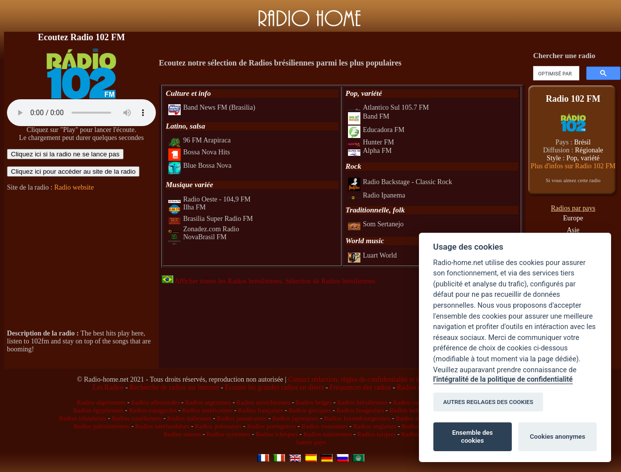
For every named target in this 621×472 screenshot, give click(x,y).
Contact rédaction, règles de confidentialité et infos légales (369, 379)
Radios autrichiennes (263, 402)
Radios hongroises (360, 410)
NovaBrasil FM (197, 237)
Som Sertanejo (376, 224)
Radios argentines (208, 402)
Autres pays (310, 442)
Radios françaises (260, 410)
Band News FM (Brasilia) (211, 107)
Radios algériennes (101, 402)
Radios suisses (182, 434)
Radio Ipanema (376, 195)
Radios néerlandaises (162, 426)
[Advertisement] (81, 261)
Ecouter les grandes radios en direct (274, 387)
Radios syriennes (228, 434)
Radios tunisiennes (327, 434)
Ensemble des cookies (472, 436)
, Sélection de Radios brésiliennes (329, 281)
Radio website (74, 187)
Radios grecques (309, 410)
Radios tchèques (277, 434)
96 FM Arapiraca (199, 140)
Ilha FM (187, 207)
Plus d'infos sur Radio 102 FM (573, 166)
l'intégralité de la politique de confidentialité (503, 379)
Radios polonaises (218, 426)
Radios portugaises (271, 426)
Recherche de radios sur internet (174, 387)
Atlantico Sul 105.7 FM (388, 107)
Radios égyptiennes (98, 410)
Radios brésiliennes (362, 402)
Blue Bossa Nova (199, 165)
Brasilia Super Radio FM (210, 218)
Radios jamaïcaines (242, 418)
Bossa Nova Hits (199, 152)
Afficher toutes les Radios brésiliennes (221, 281)
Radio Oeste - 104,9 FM (209, 199)
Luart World (372, 255)
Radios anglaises (374, 426)
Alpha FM (370, 150)
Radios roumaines (324, 426)
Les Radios (108, 387)
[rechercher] (555, 73)
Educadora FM (376, 130)
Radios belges (314, 402)
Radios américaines (207, 410)
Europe (573, 218)
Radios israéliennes (137, 418)
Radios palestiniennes (101, 426)
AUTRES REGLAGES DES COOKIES (488, 402)
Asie (573, 230)
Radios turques (376, 434)
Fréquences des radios (360, 387)
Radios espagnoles (153, 410)
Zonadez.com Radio (203, 229)
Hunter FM (371, 142)
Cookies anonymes (557, 436)
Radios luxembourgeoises (357, 418)
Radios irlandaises (82, 418)
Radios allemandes (155, 402)
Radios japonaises (295, 418)
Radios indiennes (411, 410)
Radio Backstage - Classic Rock (400, 182)
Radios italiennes (189, 418)
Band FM (368, 116)
